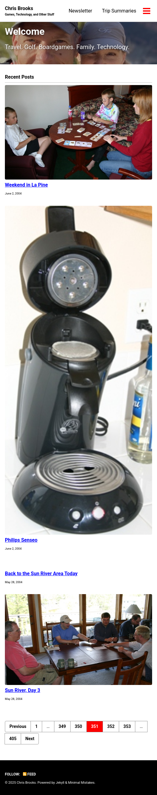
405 (12, 738)
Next (29, 738)
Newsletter (80, 11)
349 (62, 726)
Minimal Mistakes (81, 783)
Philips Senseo (21, 540)
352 (111, 726)
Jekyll (60, 783)
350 (78, 726)
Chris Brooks (29, 11)
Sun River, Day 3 (22, 690)
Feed (29, 774)
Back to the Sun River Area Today (41, 573)
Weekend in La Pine (26, 185)
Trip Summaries (119, 11)
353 (127, 726)
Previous (17, 726)
